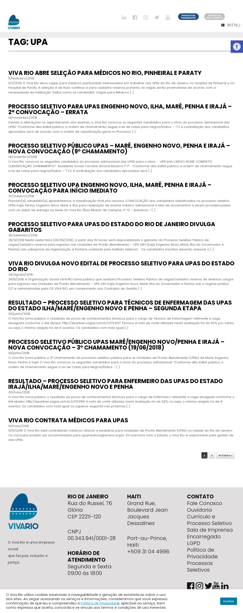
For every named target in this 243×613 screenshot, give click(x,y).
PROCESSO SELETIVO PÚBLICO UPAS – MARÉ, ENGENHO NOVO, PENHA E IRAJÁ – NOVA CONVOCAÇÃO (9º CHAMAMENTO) (119, 148)
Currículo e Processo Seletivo (209, 520)
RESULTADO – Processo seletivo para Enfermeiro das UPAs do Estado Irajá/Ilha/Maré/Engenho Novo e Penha (115, 384)
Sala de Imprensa (210, 530)
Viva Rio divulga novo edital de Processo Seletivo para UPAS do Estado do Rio (121, 266)
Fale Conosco (204, 503)
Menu (231, 25)
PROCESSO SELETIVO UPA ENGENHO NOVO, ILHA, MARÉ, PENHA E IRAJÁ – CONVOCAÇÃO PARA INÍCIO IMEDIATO (109, 188)
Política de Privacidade (202, 553)
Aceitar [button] (228, 601)
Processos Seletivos (200, 566)
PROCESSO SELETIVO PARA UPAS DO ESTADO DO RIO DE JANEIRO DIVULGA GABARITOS (111, 227)
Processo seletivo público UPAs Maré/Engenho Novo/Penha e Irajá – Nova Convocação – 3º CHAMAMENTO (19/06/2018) (116, 344)
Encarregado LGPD (204, 540)
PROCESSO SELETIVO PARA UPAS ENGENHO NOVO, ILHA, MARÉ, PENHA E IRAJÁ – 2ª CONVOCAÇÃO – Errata (120, 109)
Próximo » (225, 455)
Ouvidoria (199, 510)
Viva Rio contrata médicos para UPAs (68, 420)
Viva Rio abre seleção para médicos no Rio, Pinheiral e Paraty (104, 73)
